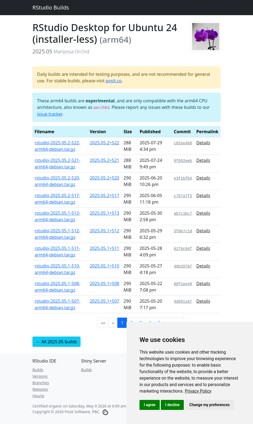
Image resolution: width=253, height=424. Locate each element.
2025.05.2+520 (104, 178)
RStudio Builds (50, 7)
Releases (40, 389)
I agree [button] (149, 405)
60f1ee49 (183, 284)
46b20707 (183, 266)
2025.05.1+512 (104, 231)
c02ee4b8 (183, 143)
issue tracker (49, 114)
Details (203, 143)
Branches (40, 382)
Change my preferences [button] (209, 405)
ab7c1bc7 (183, 213)
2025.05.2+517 (104, 195)
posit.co (114, 81)
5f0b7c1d (183, 231)
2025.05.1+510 (104, 266)
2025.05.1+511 (104, 248)
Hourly (38, 395)
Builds (37, 369)
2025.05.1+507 (104, 301)
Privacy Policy (198, 391)
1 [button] (122, 323)
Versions (40, 376)
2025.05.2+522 (104, 143)
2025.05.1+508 (104, 283)
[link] (198, 391)
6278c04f (183, 249)
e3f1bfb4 (183, 178)
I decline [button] (172, 405)
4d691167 (183, 301)
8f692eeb (183, 161)
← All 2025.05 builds (56, 342)
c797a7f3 (183, 196)
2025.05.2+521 (104, 160)
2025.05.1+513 (104, 213)
